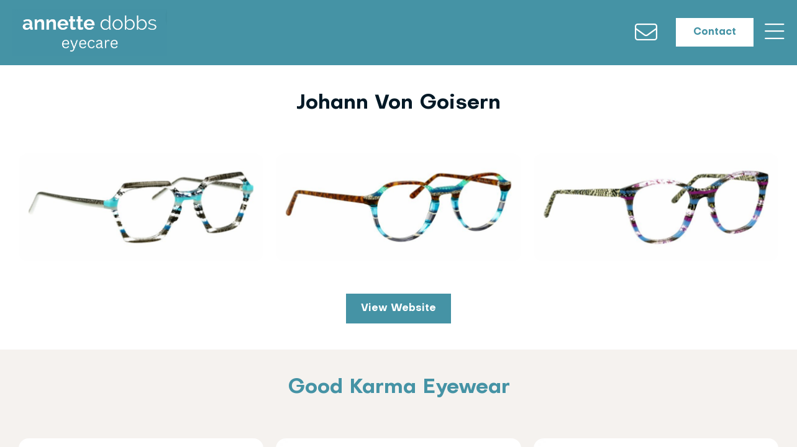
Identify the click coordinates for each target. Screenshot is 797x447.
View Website (398, 311)
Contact (707, 35)
